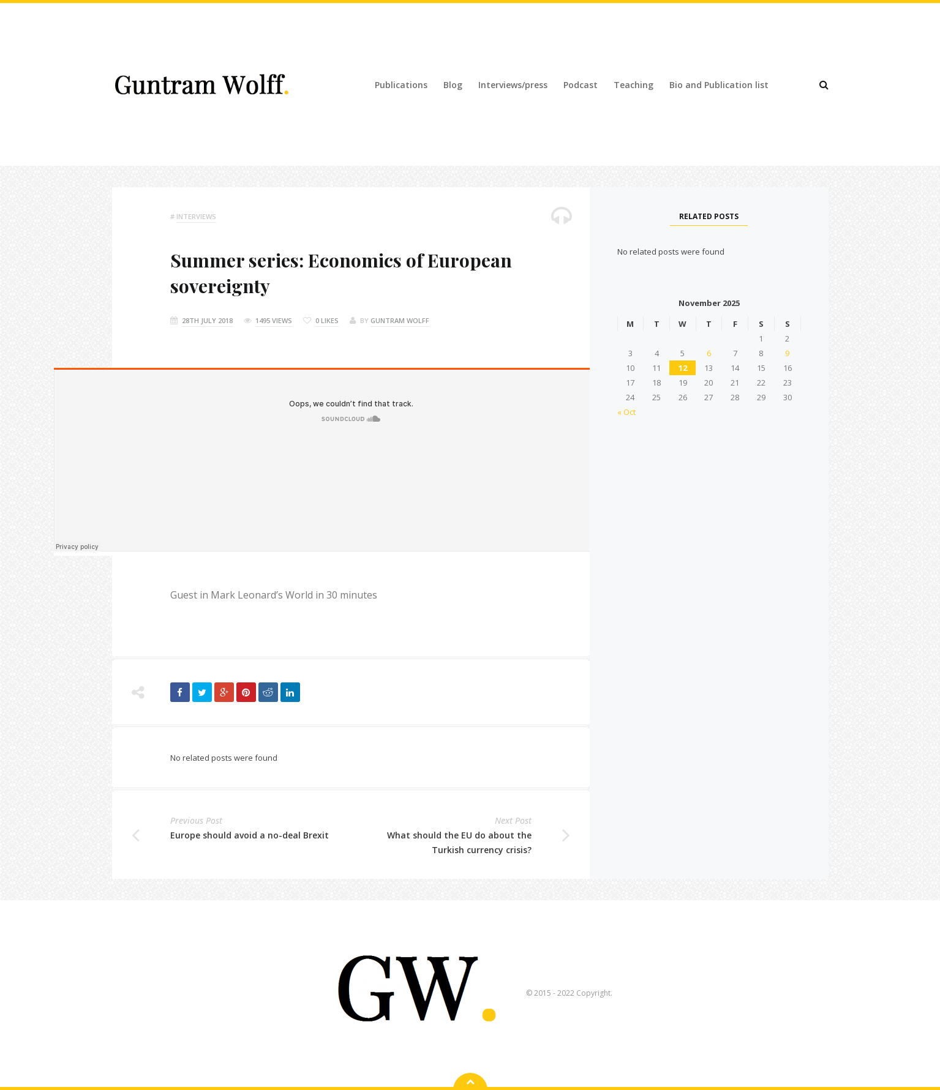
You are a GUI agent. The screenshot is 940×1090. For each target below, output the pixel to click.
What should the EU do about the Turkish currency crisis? (459, 842)
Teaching (633, 85)
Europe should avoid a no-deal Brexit (249, 835)
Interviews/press (512, 85)
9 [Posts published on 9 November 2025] (787, 353)
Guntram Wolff (399, 320)
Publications (401, 85)
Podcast (580, 85)
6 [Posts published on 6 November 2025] (709, 353)
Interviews (196, 216)
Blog (452, 85)
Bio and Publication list (719, 85)
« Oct (626, 411)
